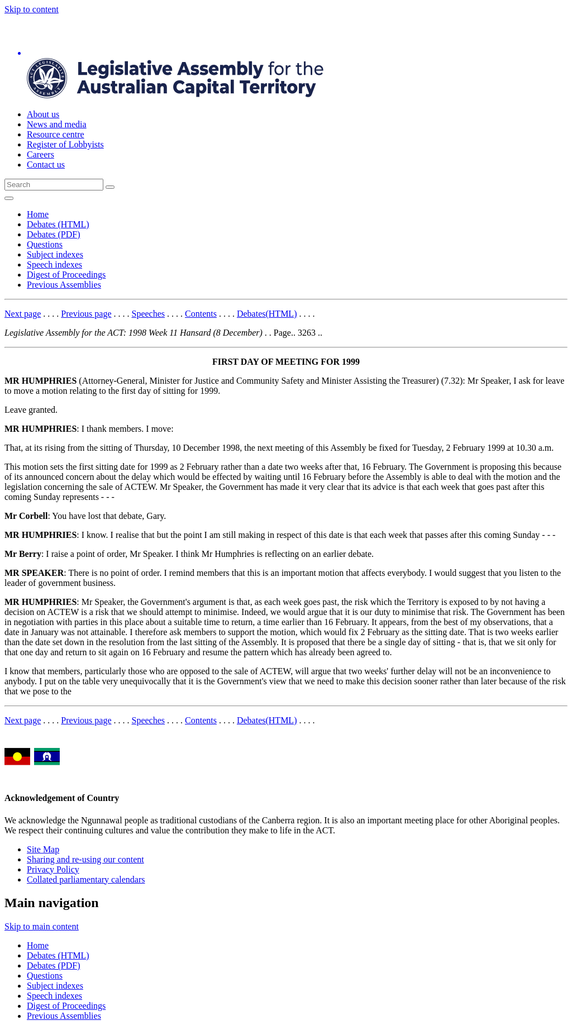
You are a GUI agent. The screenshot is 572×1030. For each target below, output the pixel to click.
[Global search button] (110, 187)
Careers (40, 154)
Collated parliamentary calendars (86, 879)
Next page (22, 313)
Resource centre (55, 134)
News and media (57, 124)
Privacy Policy (53, 869)
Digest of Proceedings (66, 274)
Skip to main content (41, 926)
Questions (45, 244)
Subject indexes (55, 254)
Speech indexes (54, 264)
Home (38, 214)
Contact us (46, 164)
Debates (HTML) (58, 224)
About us (43, 114)
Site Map (43, 849)
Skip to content (31, 9)
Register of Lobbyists (65, 144)
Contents (201, 313)
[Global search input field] (53, 184)
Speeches (148, 313)
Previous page (86, 313)
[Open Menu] (8, 198)
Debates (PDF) (53, 234)
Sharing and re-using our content (85, 859)
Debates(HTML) (267, 313)
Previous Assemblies (64, 284)
